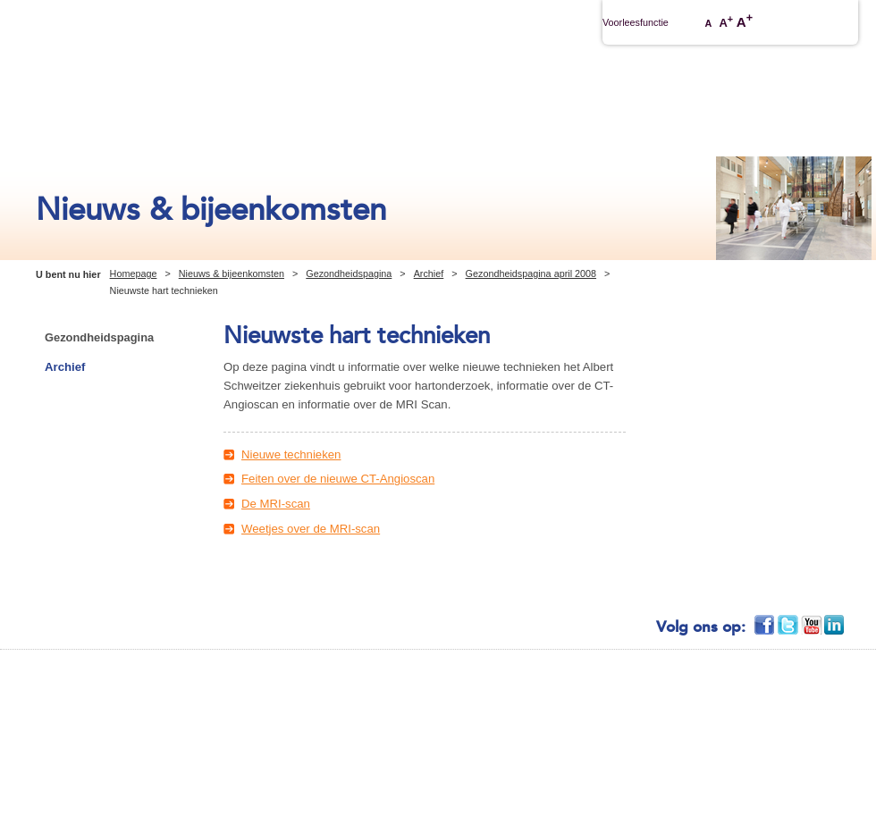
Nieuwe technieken (291, 454)
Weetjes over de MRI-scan (310, 528)
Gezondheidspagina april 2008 (531, 273)
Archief (429, 273)
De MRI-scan (275, 503)
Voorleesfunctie (635, 22)
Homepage (133, 273)
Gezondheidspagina (349, 273)
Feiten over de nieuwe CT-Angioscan (337, 478)
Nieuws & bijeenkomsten (231, 273)
